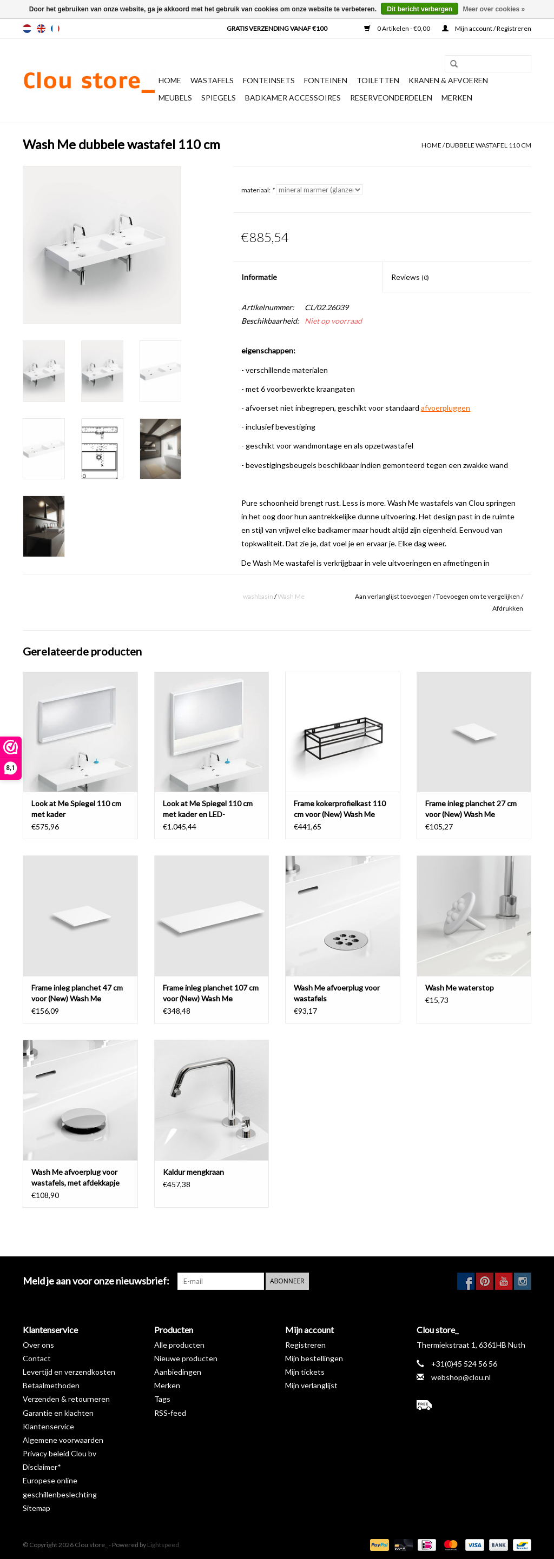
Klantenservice (48, 1426)
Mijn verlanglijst (311, 1385)
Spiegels (218, 97)
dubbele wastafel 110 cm (488, 145)
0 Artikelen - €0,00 (397, 28)
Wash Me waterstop (459, 987)
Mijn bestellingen (314, 1358)
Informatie (259, 277)
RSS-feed (170, 1412)
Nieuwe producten (185, 1358)
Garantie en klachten (58, 1412)
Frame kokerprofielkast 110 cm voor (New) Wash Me (340, 809)
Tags (162, 1398)
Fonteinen (325, 80)
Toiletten (378, 80)
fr (55, 28)
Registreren (305, 1344)
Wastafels (212, 80)
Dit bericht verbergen (419, 9)
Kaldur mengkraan (193, 1171)
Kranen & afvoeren (448, 80)
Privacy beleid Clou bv (59, 1453)
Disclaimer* (42, 1466)
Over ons (38, 1344)
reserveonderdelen (391, 97)
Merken (456, 97)
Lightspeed (163, 1545)
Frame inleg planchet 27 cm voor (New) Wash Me (471, 809)
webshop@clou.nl (461, 1377)
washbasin (258, 596)
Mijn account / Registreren (486, 28)
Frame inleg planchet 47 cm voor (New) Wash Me (77, 993)
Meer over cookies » (494, 9)
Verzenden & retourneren (66, 1398)
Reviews (410, 277)
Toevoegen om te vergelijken (478, 596)
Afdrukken (507, 608)
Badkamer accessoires (293, 97)
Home (170, 80)
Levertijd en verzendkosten (69, 1371)
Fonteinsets (269, 80)
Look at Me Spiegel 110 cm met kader (76, 809)
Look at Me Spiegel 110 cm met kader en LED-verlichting (208, 809)
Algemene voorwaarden (63, 1439)
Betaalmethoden (51, 1385)
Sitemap (36, 1508)
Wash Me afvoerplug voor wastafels (337, 993)
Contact (37, 1358)
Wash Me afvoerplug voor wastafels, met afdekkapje (75, 1177)
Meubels (175, 97)
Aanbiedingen (177, 1371)
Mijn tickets (305, 1371)
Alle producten (179, 1344)
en (41, 28)
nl (27, 28)
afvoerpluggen (445, 407)
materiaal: (257, 190)
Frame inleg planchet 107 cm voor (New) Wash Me (211, 993)
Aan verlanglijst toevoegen (393, 596)
